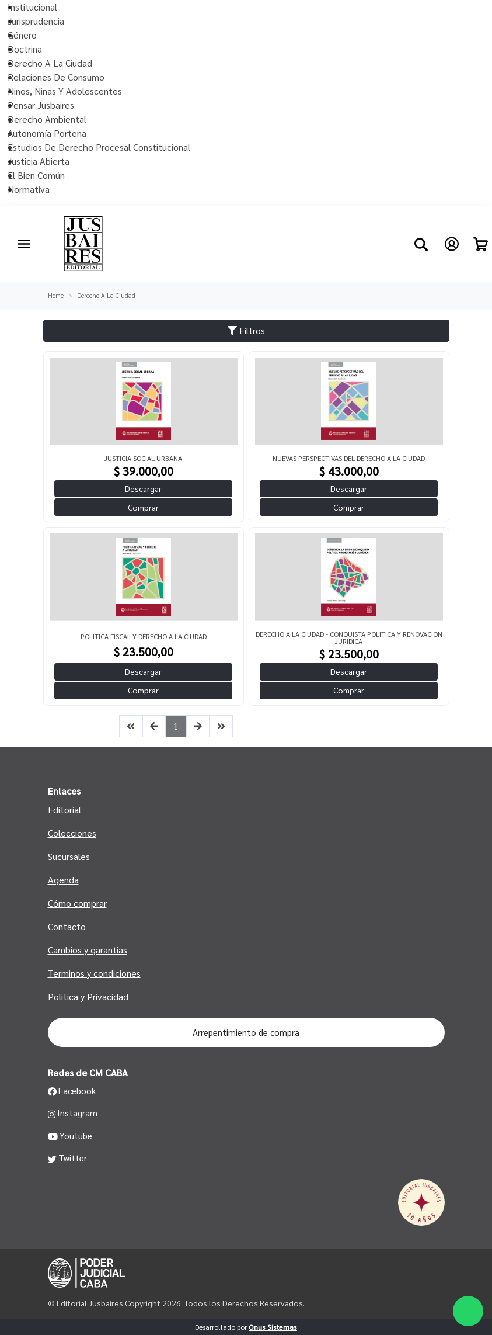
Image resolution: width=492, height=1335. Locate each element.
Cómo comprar (77, 903)
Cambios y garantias (87, 950)
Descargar (143, 488)
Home (56, 295)
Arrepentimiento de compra (246, 1032)
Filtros (246, 330)
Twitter (68, 1158)
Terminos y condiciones (94, 973)
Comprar (143, 507)
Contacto (67, 926)
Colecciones (72, 833)
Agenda (63, 879)
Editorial (64, 809)
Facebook (72, 1091)
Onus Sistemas (273, 1326)
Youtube (70, 1136)
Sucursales (69, 856)
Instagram (73, 1113)
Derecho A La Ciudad (106, 295)
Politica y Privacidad (88, 996)
